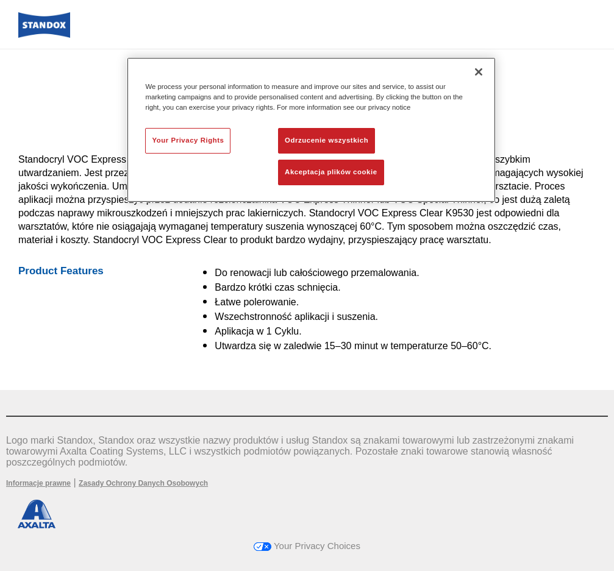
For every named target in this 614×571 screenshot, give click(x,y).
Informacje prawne (38, 483)
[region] (311, 129)
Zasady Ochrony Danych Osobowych (143, 483)
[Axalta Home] (44, 34)
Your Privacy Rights (188, 140)
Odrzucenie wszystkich (326, 140)
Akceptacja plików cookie (331, 172)
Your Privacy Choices (307, 546)
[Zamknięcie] (478, 72)
